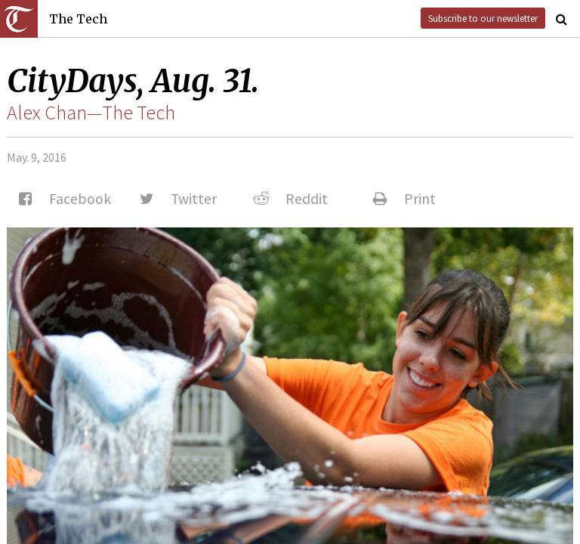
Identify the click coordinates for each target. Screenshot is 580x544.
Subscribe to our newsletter (483, 18)
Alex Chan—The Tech (91, 112)
